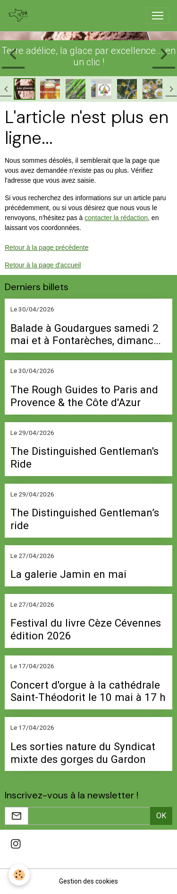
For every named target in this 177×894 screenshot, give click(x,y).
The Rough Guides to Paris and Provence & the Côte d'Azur (84, 395)
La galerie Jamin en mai (68, 574)
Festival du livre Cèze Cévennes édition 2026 (85, 629)
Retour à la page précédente (46, 247)
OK (161, 815)
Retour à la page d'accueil (43, 265)
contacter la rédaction (116, 217)
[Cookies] (19, 874)
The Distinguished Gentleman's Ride (84, 457)
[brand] (20, 16)
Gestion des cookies (88, 881)
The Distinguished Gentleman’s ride (84, 518)
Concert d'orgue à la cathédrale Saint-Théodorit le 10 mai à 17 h (88, 691)
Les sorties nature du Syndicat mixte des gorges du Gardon (82, 752)
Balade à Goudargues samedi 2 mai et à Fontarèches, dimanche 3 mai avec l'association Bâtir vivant (87, 334)
